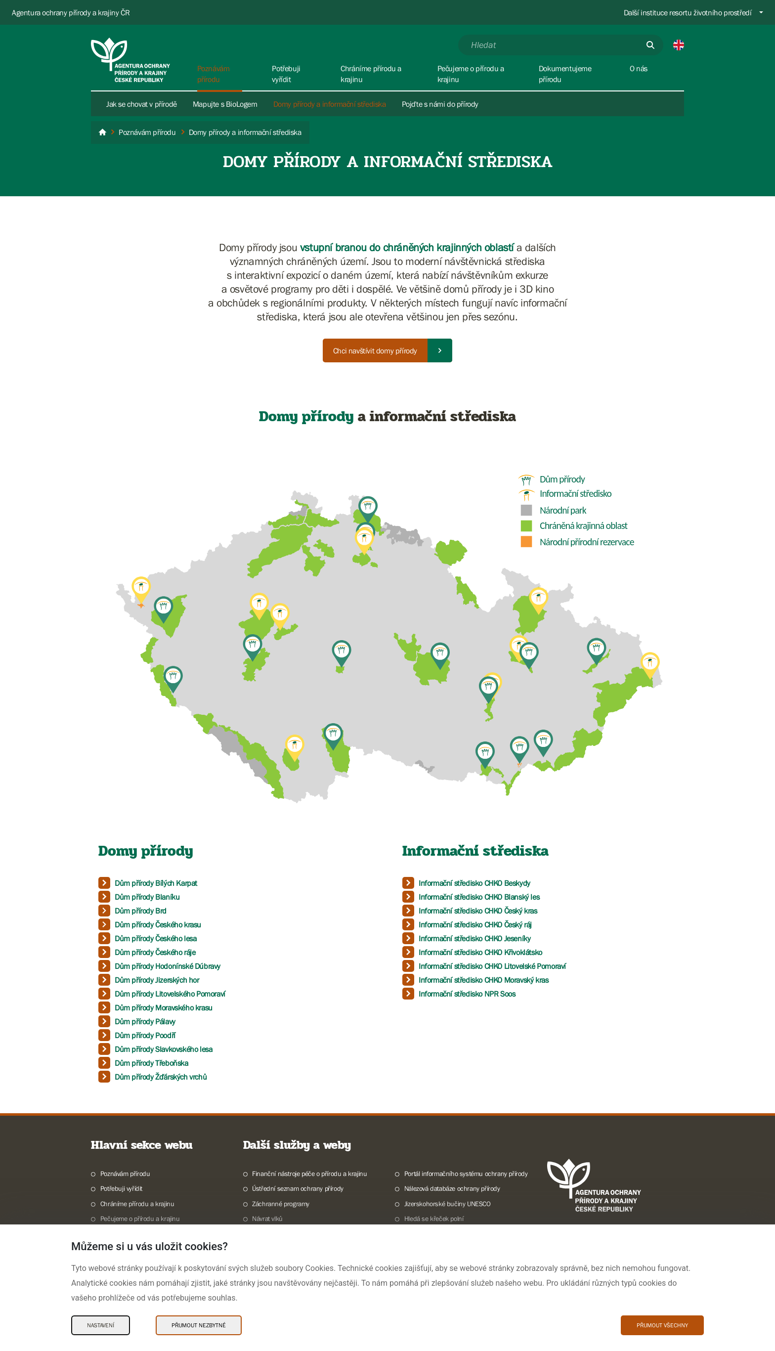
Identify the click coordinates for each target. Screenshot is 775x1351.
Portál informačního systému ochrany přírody (466, 1173)
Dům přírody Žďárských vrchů (161, 1076)
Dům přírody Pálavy (145, 1021)
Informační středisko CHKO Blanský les (479, 896)
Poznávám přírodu (125, 1173)
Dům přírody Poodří (145, 1035)
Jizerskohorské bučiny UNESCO (447, 1204)
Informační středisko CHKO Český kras (478, 910)
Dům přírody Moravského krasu (164, 1007)
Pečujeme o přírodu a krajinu (140, 1218)
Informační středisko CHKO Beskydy (474, 882)
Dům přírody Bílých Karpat (156, 882)
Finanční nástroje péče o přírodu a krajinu (309, 1173)
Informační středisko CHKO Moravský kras (483, 979)
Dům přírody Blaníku (147, 896)
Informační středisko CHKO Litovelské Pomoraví (492, 965)
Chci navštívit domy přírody (375, 350)
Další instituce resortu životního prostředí (688, 12)
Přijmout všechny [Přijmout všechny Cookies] (662, 1325)
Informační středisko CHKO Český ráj (475, 924)
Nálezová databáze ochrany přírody (452, 1188)
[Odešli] (650, 45)
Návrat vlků (267, 1218)
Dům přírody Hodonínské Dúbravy (167, 965)
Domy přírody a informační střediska (329, 103)
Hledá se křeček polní (434, 1218)
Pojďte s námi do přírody (440, 103)
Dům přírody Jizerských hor (157, 979)
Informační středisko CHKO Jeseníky (474, 938)
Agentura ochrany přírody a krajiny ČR (70, 12)
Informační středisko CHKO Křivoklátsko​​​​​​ (480, 952)
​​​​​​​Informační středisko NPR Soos (467, 993)
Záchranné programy (280, 1204)
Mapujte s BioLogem (225, 103)
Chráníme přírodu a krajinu (137, 1204)
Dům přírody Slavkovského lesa (163, 1049)
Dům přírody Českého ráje (155, 952)
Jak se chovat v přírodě (141, 103)
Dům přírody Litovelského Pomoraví (170, 993)
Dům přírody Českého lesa (155, 938)
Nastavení (100, 1325)
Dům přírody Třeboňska (151, 1062)
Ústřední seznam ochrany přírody (298, 1188)
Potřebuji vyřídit (121, 1188)
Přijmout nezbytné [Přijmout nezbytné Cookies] (199, 1325)
